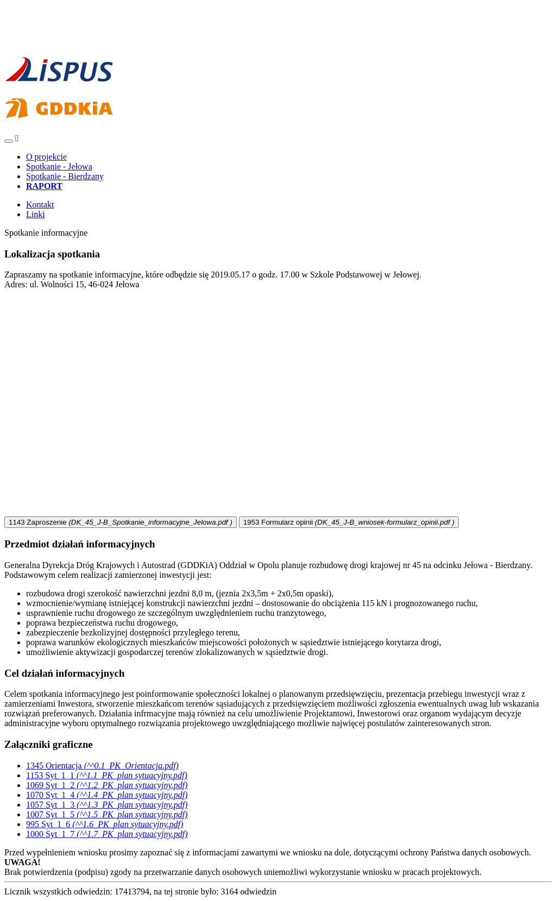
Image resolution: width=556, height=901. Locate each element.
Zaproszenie (120, 522)
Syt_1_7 (106, 834)
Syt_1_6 (104, 824)
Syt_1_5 (106, 814)
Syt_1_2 (106, 785)
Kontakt (40, 204)
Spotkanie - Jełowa (59, 166)
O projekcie (46, 156)
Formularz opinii (348, 522)
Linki (35, 214)
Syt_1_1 (106, 775)
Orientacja (102, 765)
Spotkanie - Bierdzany (65, 176)
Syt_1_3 (106, 804)
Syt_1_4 (106, 794)
